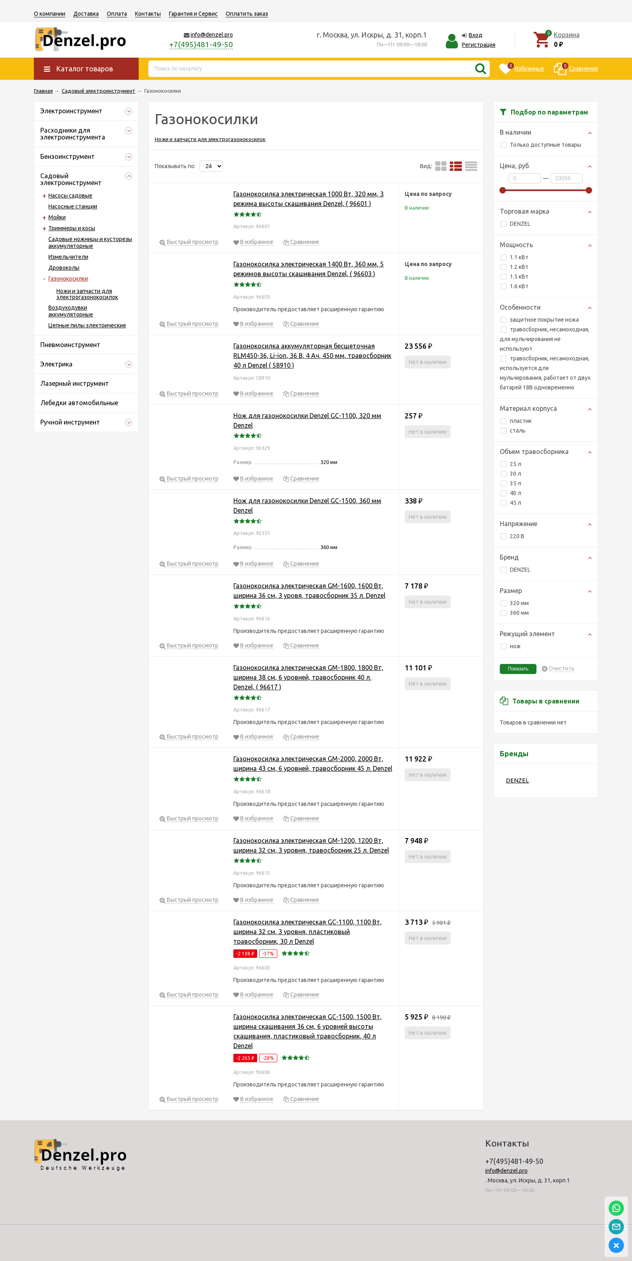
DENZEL (515, 224)
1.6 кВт (514, 286)
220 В (512, 536)
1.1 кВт (514, 257)
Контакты (148, 13)
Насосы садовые (70, 195)
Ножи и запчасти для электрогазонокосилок (87, 294)
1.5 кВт (514, 276)
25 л (511, 464)
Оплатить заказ (247, 13)
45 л (511, 502)
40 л (511, 493)
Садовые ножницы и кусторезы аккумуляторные (90, 242)
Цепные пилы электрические (87, 325)
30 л (511, 473)
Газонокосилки (68, 278)
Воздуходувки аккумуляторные (70, 311)
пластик (516, 421)
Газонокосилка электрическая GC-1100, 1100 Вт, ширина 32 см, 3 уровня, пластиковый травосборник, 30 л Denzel (307, 931)
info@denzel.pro (212, 34)
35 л (511, 483)
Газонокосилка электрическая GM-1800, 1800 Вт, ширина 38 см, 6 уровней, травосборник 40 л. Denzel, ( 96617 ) (308, 677)
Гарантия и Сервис (193, 13)
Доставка (86, 13)
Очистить (562, 669)
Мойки (57, 217)
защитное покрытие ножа (540, 319)
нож (511, 646)
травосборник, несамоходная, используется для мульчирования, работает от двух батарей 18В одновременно (545, 373)
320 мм (515, 603)
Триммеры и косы (71, 228)
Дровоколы (63, 267)
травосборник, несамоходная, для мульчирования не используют (544, 339)
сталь (513, 430)
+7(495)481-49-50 (201, 44)
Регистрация (478, 45)
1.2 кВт (514, 267)
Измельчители (68, 257)
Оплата (117, 13)
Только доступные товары (541, 144)
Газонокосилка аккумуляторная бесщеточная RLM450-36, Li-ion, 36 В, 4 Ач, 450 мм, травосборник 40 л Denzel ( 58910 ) (312, 355)
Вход (475, 35)
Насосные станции (72, 206)
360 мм (515, 613)
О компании (49, 13)
